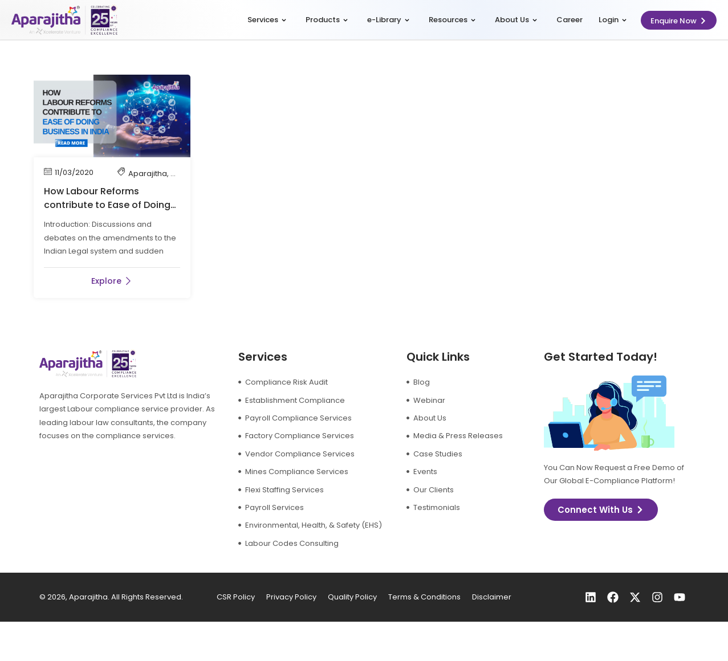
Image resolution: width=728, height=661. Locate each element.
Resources (452, 19)
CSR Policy (236, 596)
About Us (516, 19)
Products (327, 19)
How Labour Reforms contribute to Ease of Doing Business (107, 205)
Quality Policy (352, 596)
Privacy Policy (291, 596)
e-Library (388, 19)
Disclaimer (491, 596)
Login (613, 19)
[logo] (64, 20)
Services (266, 19)
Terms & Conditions (424, 596)
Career (569, 19)
